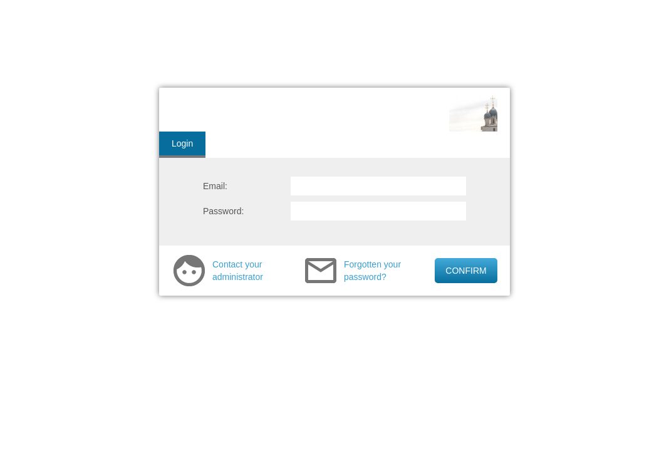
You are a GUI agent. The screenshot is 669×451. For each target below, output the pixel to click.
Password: (223, 211)
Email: (215, 186)
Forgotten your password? (372, 270)
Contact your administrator (237, 270)
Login (182, 143)
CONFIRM (465, 271)
